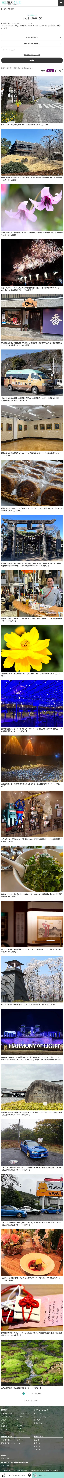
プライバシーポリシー (42, 1417)
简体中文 (37, 1446)
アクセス (20, 1422)
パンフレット (21, 1432)
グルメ (3, 1420)
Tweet (36, 1401)
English (36, 1440)
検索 (32, 60)
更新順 (50, 71)
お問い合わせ (38, 1423)
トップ (3, 9)
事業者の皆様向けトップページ (12, 1440)
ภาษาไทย (37, 1449)
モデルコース (6, 1417)
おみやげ (4, 1423)
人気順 (59, 71)
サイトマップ (38, 1414)
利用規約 (37, 1420)
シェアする (28, 1401)
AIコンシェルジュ (23, 1414)
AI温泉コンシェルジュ (23, 1418)
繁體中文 (37, 1443)
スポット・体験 (6, 1414)
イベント (4, 1429)
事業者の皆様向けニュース (10, 1443)
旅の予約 (20, 1425)
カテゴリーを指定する (42, 43)
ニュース (20, 1428)
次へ (36, 1393)
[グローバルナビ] (61, 3)
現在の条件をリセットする (32, 55)
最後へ (40, 1393)
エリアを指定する (43, 37)
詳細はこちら (5, 1458)
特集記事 (4, 1426)
